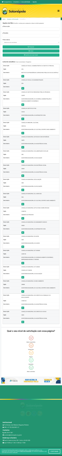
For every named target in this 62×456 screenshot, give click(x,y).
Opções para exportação (31, 55)
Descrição (6, 26)
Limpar (31, 51)
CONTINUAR (54, 451)
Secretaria (6, 39)
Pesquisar (31, 47)
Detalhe (5, 33)
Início (4, 19)
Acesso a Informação (12, 19)
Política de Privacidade (25, 451)
